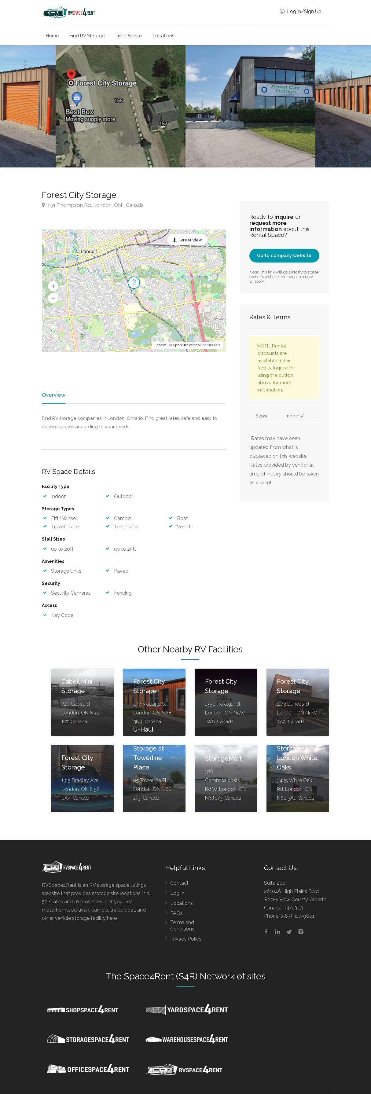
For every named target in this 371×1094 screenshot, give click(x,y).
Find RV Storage (87, 36)
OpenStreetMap (186, 345)
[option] (250, 106)
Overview (53, 395)
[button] (53, 286)
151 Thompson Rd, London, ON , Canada (93, 205)
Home (52, 36)
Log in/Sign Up (300, 11)
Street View (190, 240)
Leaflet (160, 345)
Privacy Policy (186, 939)
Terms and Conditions (182, 926)
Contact (179, 883)
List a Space (129, 36)
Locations (163, 36)
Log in (177, 893)
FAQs (176, 913)
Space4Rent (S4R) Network (179, 976)
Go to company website (284, 255)
